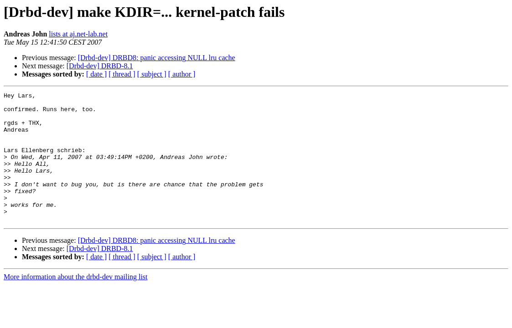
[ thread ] (122, 74)
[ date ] (96, 74)
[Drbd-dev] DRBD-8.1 (100, 66)
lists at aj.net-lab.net (78, 34)
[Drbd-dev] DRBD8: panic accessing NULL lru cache (156, 58)
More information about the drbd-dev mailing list (76, 303)
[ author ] (182, 74)
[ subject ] (151, 74)
